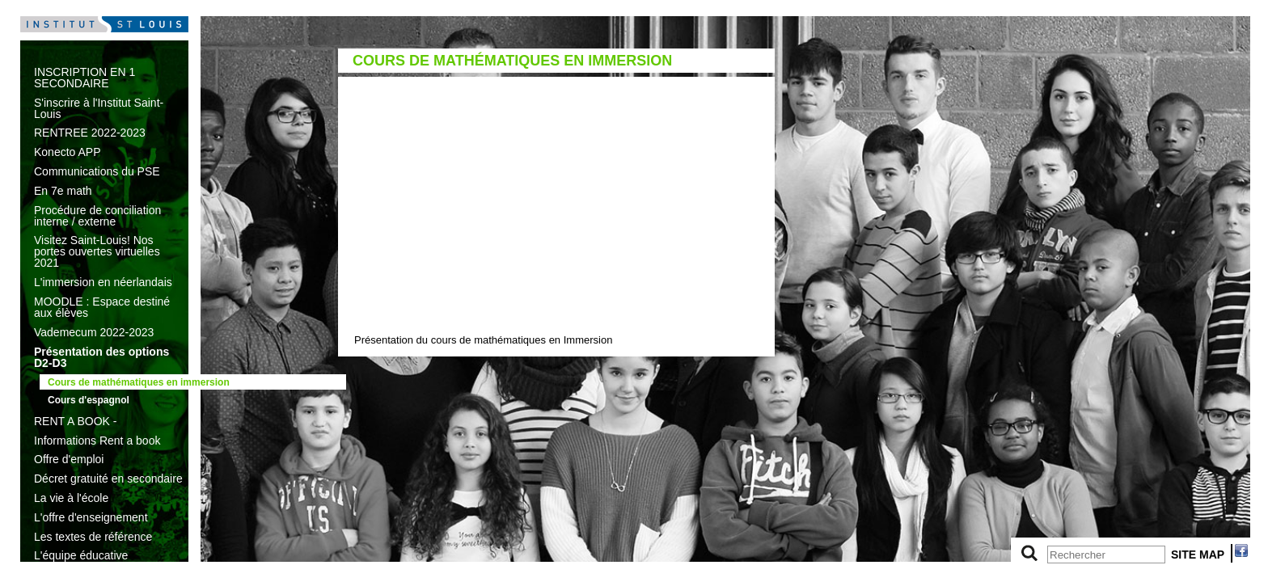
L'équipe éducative (81, 555)
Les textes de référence (93, 536)
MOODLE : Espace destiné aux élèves (102, 307)
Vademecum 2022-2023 (94, 332)
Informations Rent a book (97, 440)
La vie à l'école (71, 497)
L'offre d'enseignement (91, 517)
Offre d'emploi (69, 459)
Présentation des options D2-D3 (101, 357)
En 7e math (63, 190)
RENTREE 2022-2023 (90, 132)
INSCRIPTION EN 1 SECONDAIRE (84, 77)
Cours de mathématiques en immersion (139, 382)
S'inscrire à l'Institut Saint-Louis (98, 108)
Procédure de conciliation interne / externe (97, 216)
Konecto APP (67, 152)
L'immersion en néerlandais (103, 282)
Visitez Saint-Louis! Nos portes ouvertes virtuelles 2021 (97, 251)
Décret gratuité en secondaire (108, 478)
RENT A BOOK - (75, 421)
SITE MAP (1197, 554)
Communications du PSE (97, 171)
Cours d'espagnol (88, 400)
